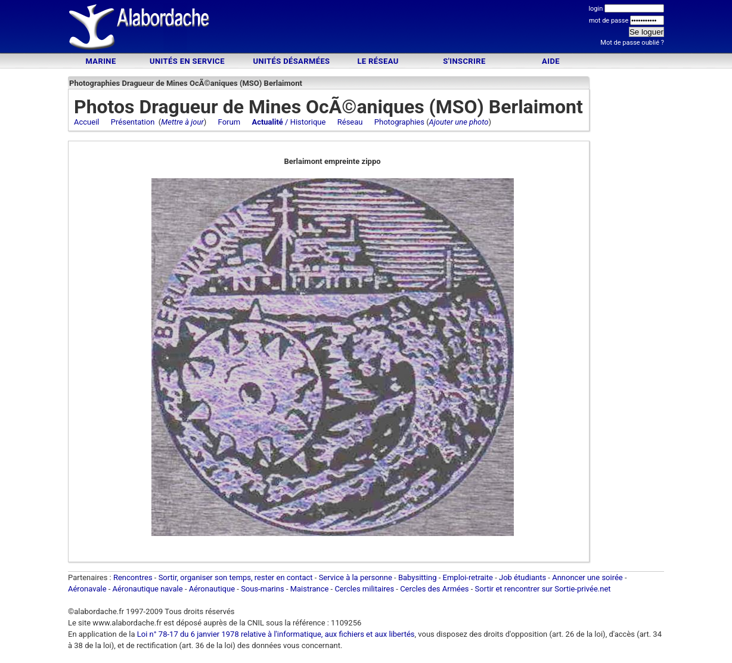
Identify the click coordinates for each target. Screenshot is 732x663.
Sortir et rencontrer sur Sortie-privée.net (543, 588)
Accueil (86, 121)
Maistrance (309, 588)
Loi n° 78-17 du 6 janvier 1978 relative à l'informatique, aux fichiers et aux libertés (275, 634)
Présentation (133, 121)
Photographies (399, 121)
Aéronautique (213, 588)
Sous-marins (262, 588)
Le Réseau (377, 61)
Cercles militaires (364, 588)
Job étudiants (522, 577)
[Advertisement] (366, 28)
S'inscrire (464, 61)
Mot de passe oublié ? (632, 43)
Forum (229, 121)
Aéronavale (87, 588)
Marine (100, 61)
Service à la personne (355, 577)
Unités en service (187, 61)
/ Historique (288, 121)
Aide (551, 61)
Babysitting (417, 577)
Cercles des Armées (434, 588)
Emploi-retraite (468, 577)
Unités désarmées (291, 61)
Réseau (350, 121)
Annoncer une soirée (587, 577)
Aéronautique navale (148, 588)
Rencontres (133, 577)
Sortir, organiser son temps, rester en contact (236, 577)
